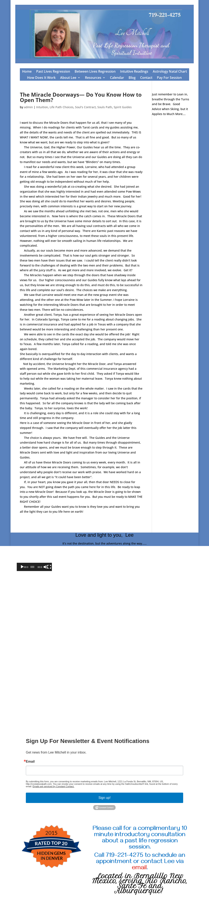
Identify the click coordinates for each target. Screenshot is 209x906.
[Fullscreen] (49, 567)
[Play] (22, 567)
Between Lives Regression (95, 72)
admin (28, 107)
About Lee (68, 78)
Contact (146, 78)
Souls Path (104, 107)
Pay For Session (169, 78)
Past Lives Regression (53, 72)
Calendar (117, 78)
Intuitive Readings (134, 72)
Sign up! (104, 797)
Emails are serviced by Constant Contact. (53, 786)
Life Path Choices (61, 107)
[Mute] (45, 567)
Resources (93, 78)
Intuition (42, 107)
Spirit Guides (123, 107)
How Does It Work (41, 78)
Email (30, 761)
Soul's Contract (85, 107)
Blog (132, 78)
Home (27, 72)
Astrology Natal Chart (170, 72)
